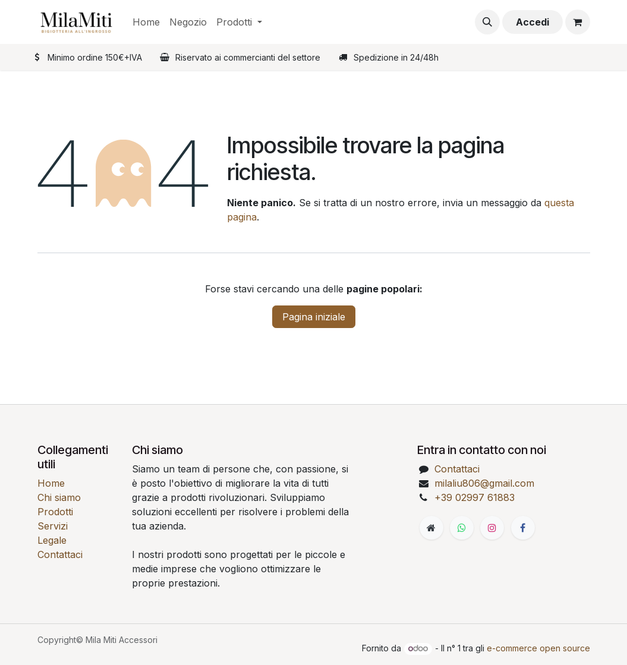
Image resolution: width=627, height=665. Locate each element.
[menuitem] (146, 22)
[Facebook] (523, 528)
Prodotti (55, 512)
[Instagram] (492, 528)
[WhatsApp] (462, 528)
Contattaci (60, 554)
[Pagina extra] (431, 528)
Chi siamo (59, 497)
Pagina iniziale (313, 317)
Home (51, 483)
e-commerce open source (538, 648)
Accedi (532, 22)
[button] (487, 22)
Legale (52, 540)
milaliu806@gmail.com (484, 483)
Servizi (52, 526)
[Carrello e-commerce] (577, 22)
